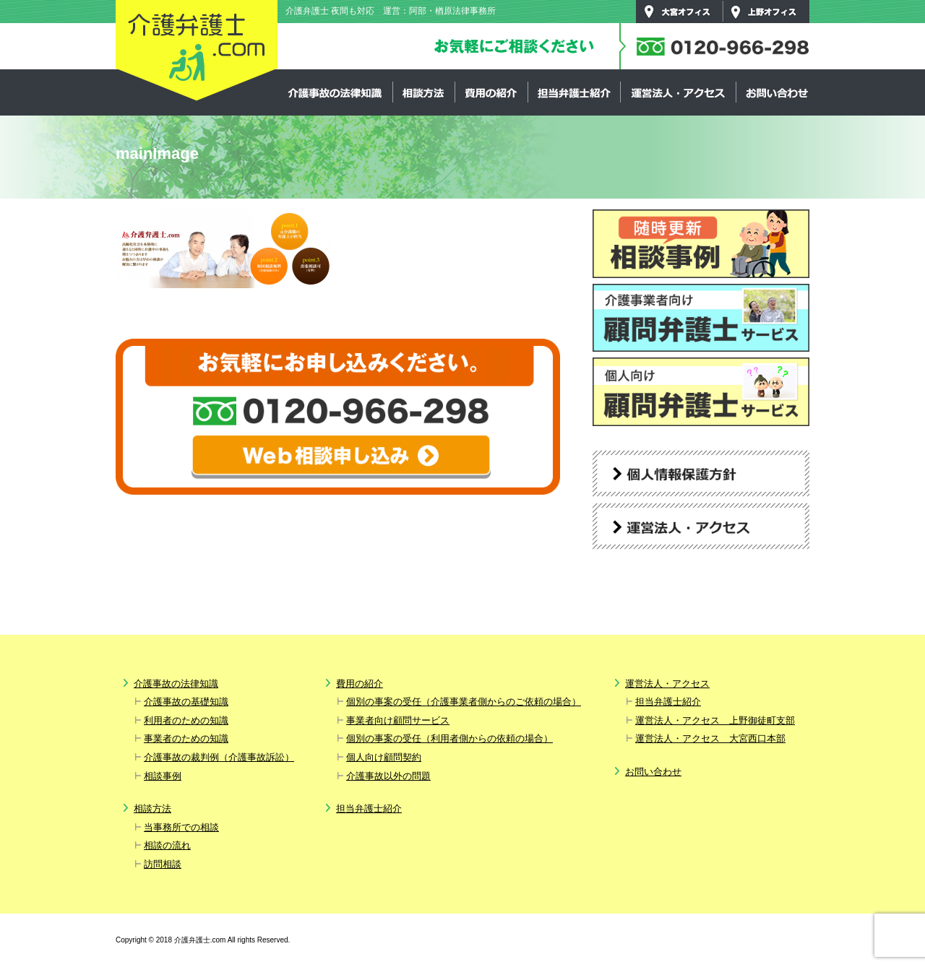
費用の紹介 (491, 92)
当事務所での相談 (181, 827)
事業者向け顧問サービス (397, 720)
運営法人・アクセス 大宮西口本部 (710, 738)
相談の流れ (167, 845)
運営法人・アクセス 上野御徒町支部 (715, 720)
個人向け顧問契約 (383, 757)
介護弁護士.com (197, 51)
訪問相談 (162, 864)
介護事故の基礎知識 (186, 701)
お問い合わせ (776, 92)
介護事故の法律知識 (335, 92)
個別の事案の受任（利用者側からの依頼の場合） (449, 738)
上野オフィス (766, 11)
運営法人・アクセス (678, 92)
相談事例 (162, 776)
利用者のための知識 (186, 720)
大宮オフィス (679, 11)
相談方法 (423, 92)
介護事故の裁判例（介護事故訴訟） (219, 757)
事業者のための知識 (186, 738)
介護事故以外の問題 (388, 776)
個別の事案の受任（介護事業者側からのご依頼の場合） (463, 701)
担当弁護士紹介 (574, 92)
